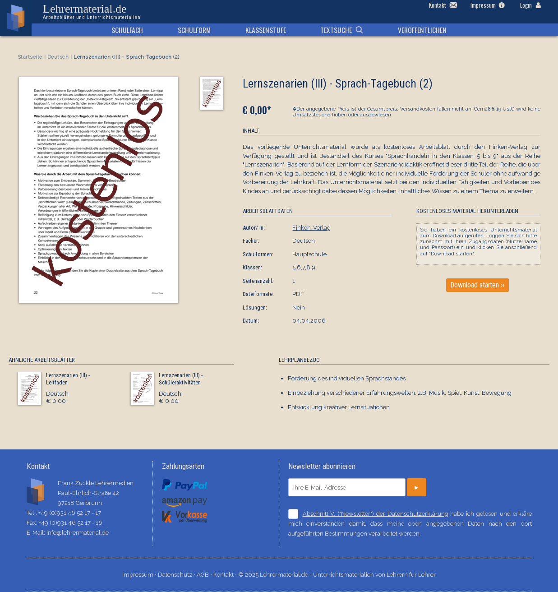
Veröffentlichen (422, 29)
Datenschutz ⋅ (177, 574)
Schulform (194, 30)
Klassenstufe (265, 30)
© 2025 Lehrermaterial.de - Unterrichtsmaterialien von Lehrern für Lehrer (337, 574)
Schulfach (127, 30)
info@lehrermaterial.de (77, 532)
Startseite (30, 57)
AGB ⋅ (205, 574)
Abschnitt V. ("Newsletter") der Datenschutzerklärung (375, 513)
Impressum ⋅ (140, 574)
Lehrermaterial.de (91, 11)
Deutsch (58, 57)
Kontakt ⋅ (225, 574)
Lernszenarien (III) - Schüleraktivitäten (181, 379)
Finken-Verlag (311, 227)
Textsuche (336, 30)
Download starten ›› (477, 285)
